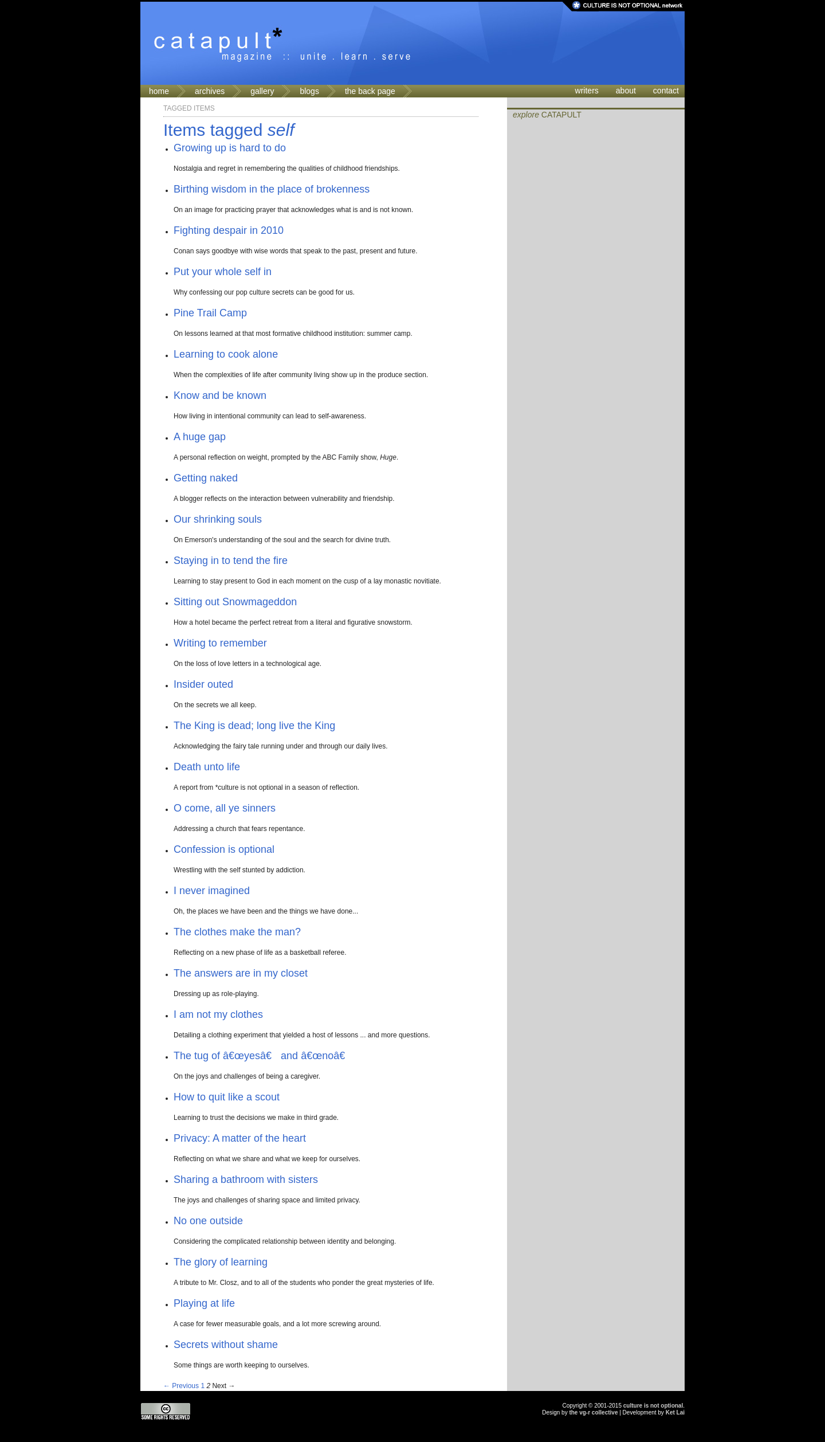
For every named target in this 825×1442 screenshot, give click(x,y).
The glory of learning (221, 1262)
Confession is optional (224, 849)
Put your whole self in (223, 271)
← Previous (181, 1386)
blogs (309, 91)
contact (666, 90)
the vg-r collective (593, 1412)
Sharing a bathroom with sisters (246, 1179)
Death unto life (207, 767)
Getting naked (206, 478)
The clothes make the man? (237, 932)
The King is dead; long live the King (254, 725)
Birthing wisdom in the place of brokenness (272, 189)
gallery (262, 91)
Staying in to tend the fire (231, 560)
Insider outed (203, 684)
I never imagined (212, 890)
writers (587, 90)
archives (210, 91)
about (626, 90)
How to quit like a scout (227, 1097)
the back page (370, 91)
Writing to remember (220, 643)
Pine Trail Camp (210, 313)
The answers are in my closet (241, 973)
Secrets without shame (226, 1344)
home (159, 91)
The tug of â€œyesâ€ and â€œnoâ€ (262, 1055)
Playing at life (204, 1303)
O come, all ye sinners (225, 808)
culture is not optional (653, 1405)
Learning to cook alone (226, 354)
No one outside (208, 1221)
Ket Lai (675, 1412)
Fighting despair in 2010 (229, 230)
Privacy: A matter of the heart (240, 1138)
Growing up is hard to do (230, 148)
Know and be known (220, 395)
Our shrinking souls (218, 519)
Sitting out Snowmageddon (235, 602)
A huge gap (200, 436)
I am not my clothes (218, 1014)
